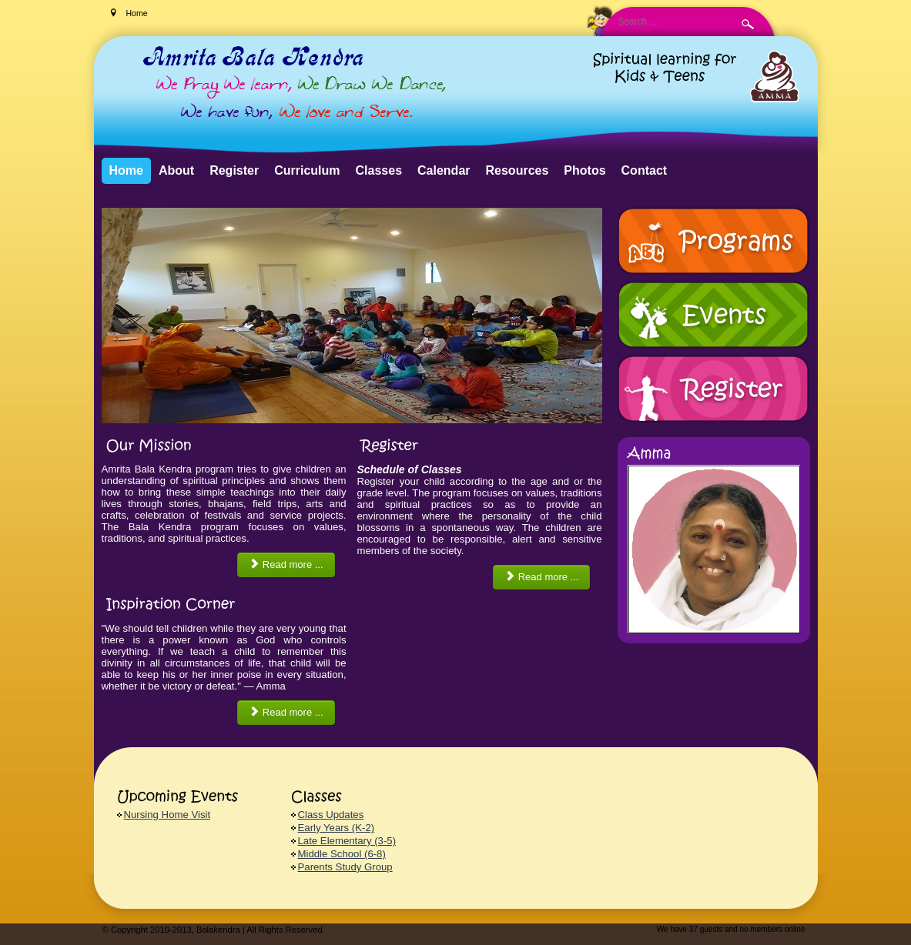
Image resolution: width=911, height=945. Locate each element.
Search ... (159, 0)
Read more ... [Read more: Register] (541, 577)
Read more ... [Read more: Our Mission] (286, 564)
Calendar (443, 170)
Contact (644, 170)
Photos (584, 170)
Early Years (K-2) (336, 827)
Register (234, 170)
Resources (517, 170)
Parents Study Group (345, 867)
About (176, 170)
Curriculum (307, 170)
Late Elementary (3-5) (347, 840)
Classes (379, 170)
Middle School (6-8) (342, 854)
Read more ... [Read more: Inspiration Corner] (286, 712)
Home (126, 170)
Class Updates (331, 814)
